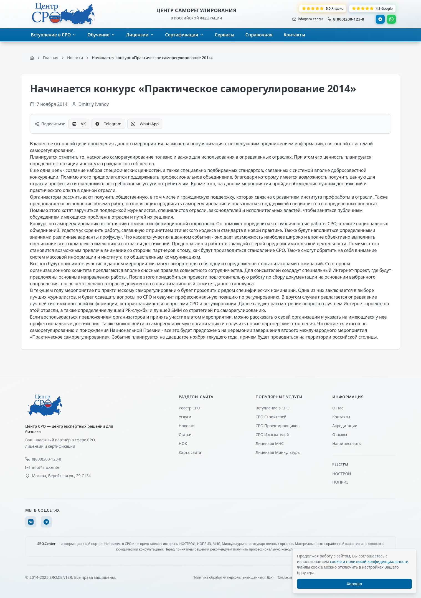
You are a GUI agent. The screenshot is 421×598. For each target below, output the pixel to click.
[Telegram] (46, 521)
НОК (183, 443)
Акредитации (344, 425)
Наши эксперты (347, 443)
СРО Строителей (270, 416)
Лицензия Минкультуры (277, 452)
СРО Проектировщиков (277, 425)
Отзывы (339, 434)
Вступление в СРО (272, 408)
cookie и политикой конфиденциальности (369, 561)
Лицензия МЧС (269, 443)
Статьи (185, 434)
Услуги (185, 416)
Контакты (341, 416)
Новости (187, 425)
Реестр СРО (189, 408)
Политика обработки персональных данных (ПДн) (233, 577)
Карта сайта (190, 452)
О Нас (337, 408)
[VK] (30, 521)
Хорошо (354, 583)
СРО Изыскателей (272, 434)
